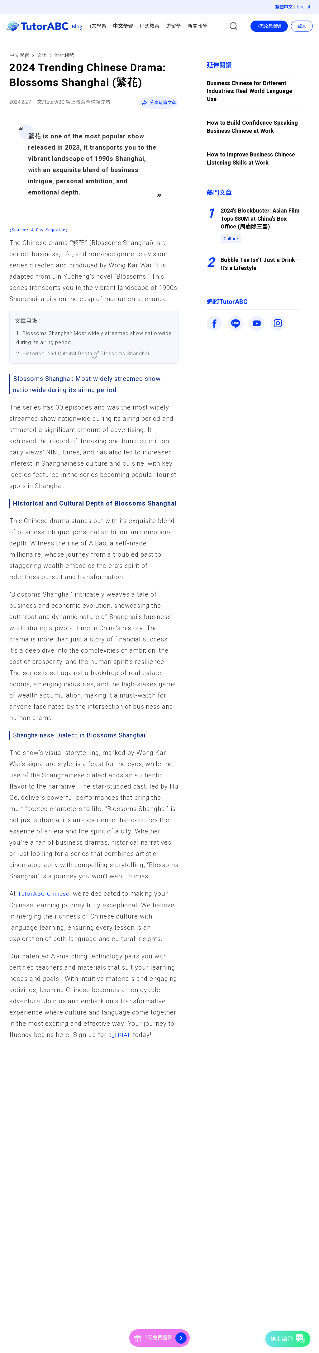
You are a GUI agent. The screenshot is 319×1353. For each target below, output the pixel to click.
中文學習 (19, 55)
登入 (302, 25)
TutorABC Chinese (45, 893)
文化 (42, 55)
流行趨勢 (64, 55)
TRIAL (122, 1034)
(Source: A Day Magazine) (38, 230)
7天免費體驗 (269, 25)
